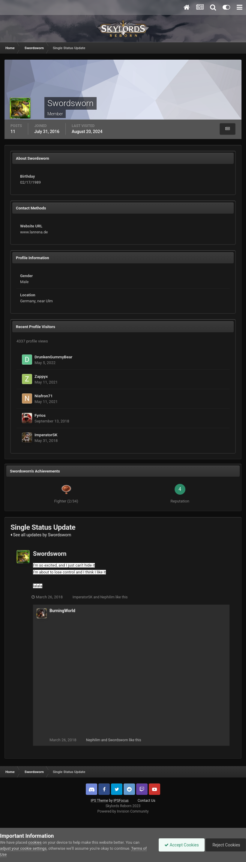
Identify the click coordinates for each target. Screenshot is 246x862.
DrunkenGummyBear (53, 356)
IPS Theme (99, 800)
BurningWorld (62, 610)
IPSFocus (120, 800)
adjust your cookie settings (23, 848)
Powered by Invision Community (123, 811)
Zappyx (41, 376)
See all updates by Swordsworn (40, 534)
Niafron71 (43, 395)
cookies (35, 842)
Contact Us (146, 800)
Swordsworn (49, 553)
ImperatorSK (45, 434)
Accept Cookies (180, 845)
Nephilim (109, 597)
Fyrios (40, 415)
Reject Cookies (225, 845)
